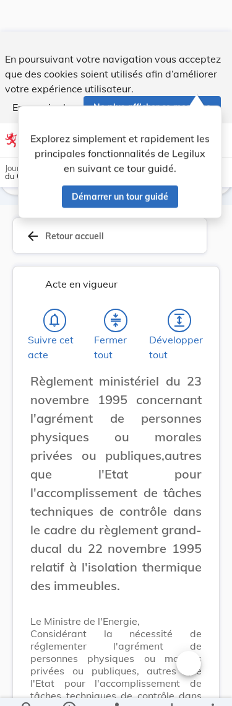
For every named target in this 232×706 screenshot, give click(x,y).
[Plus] (212, 686)
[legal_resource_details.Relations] (116, 686)
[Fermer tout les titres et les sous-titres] (115, 323)
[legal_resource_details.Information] (68, 686)
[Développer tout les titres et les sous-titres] (179, 323)
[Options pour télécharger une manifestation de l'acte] (171, 686)
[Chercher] (27, 686)
